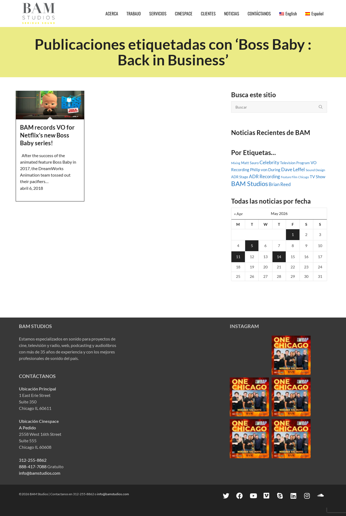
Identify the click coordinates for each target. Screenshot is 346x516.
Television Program (295, 163)
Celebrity (269, 162)
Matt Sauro (250, 163)
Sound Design (315, 170)
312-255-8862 (32, 460)
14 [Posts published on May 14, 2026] (279, 256)
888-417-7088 (32, 466)
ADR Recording (264, 176)
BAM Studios (249, 183)
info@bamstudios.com (39, 472)
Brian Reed (280, 184)
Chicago (303, 177)
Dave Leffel (293, 169)
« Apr (238, 213)
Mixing (235, 163)
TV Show (317, 176)
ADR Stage (239, 177)
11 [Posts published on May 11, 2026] (238, 256)
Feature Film (289, 177)
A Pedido (27, 427)
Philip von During (265, 169)
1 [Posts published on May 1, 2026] (293, 234)
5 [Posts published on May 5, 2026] (252, 245)
